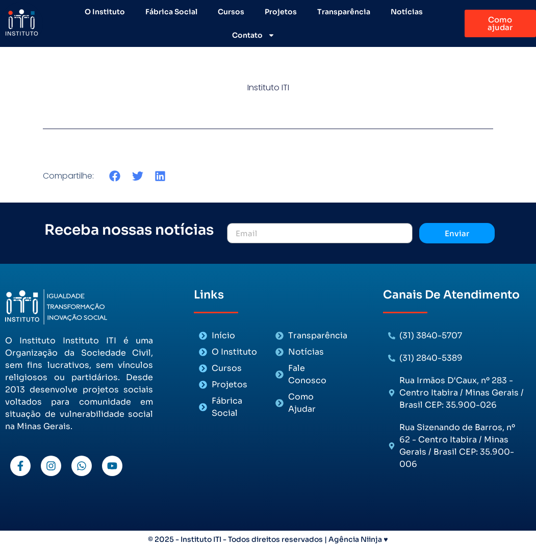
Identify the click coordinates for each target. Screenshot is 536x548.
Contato (253, 35)
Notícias (407, 11)
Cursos (231, 11)
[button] (115, 176)
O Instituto (105, 11)
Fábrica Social (171, 11)
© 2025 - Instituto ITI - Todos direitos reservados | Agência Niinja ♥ (268, 539)
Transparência (343, 11)
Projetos (281, 11)
